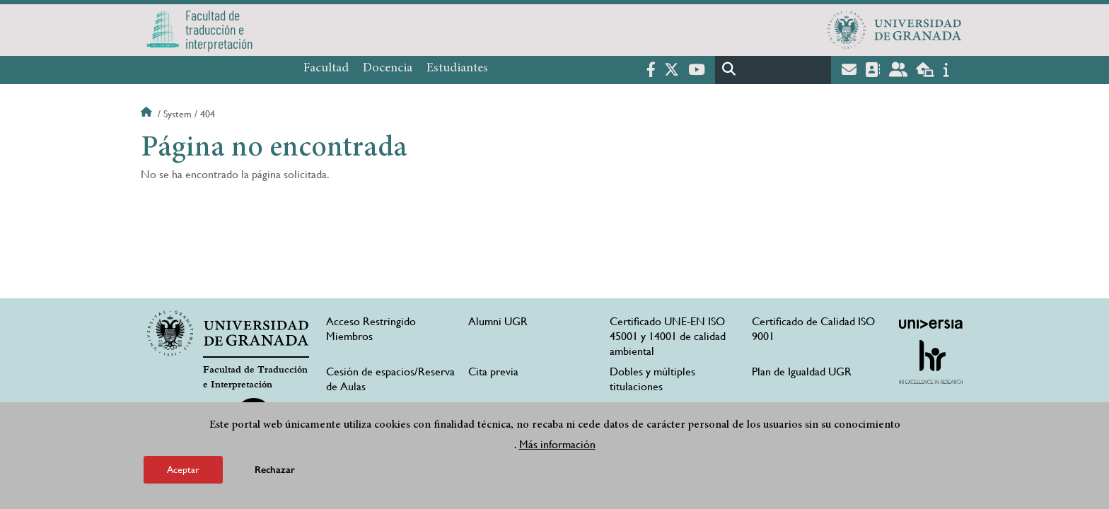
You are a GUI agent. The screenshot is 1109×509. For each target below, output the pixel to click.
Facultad (326, 68)
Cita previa (493, 371)
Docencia (387, 68)
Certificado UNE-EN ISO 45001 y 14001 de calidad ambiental (668, 336)
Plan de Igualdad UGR (802, 371)
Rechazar (275, 471)
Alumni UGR (498, 321)
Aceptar (183, 470)
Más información (557, 445)
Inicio (148, 114)
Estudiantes (457, 68)
